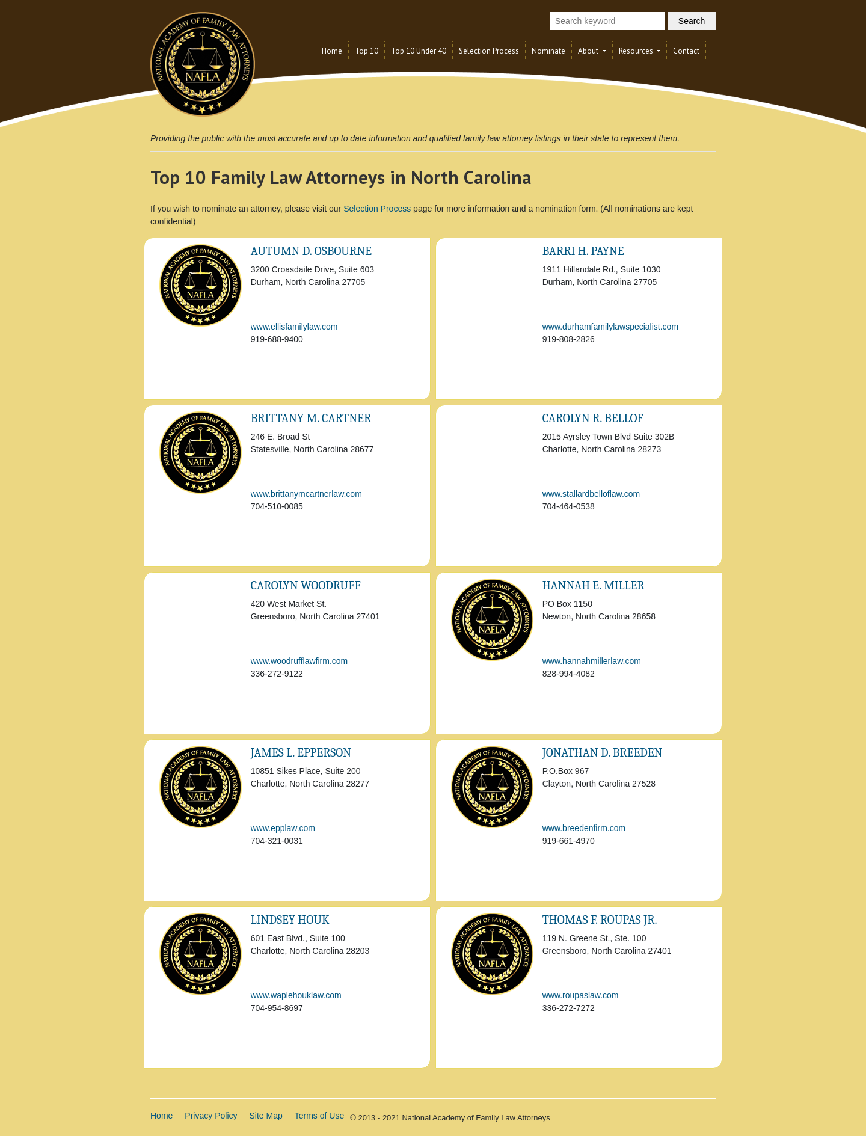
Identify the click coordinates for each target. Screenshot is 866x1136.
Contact (686, 51)
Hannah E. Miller (593, 585)
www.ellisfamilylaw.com (294, 326)
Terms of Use (319, 1115)
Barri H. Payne (583, 251)
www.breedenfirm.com (584, 828)
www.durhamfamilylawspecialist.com (610, 326)
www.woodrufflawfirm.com (299, 661)
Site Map (266, 1115)
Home (332, 51)
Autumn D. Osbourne (311, 251)
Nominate (548, 51)
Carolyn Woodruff (306, 585)
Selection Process (489, 51)
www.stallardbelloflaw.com (591, 494)
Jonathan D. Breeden (602, 753)
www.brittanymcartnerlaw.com (306, 494)
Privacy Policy (211, 1115)
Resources (637, 51)
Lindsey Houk (290, 920)
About (589, 51)
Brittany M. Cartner (311, 418)
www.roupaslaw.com (580, 995)
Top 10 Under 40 (418, 51)
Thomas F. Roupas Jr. (599, 920)
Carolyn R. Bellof (592, 418)
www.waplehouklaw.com (296, 995)
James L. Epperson (301, 753)
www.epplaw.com (283, 828)
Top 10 (366, 51)
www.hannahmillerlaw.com (591, 661)
